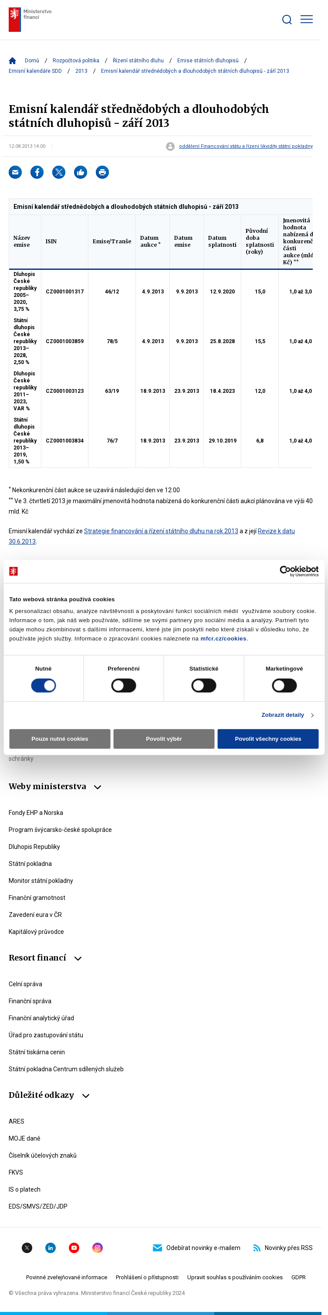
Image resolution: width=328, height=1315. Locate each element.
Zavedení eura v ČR (35, 914)
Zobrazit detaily (282, 715)
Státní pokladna (30, 863)
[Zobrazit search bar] (287, 20)
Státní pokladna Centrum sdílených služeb (66, 1069)
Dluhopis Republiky (34, 846)
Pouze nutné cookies (59, 739)
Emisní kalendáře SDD (35, 71)
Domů (32, 60)
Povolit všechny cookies (268, 739)
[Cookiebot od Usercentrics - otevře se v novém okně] (281, 571)
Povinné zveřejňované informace (66, 1277)
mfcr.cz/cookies (224, 639)
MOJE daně (24, 1138)
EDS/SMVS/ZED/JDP (38, 1206)
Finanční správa (30, 1001)
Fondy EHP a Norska (36, 812)
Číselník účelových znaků (43, 1155)
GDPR (298, 1277)
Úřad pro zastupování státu (46, 1035)
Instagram (97, 1248)
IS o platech (25, 1189)
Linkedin (50, 1248)
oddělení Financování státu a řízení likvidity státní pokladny (246, 146)
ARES (16, 1121)
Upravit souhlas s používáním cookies (235, 1277)
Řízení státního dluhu (138, 61)
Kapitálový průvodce (36, 931)
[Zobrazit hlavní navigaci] (307, 19)
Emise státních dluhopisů (208, 61)
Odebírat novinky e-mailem (196, 1247)
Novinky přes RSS (283, 1247)
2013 (81, 71)
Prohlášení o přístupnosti (147, 1277)
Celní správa (25, 984)
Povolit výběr (164, 739)
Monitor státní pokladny (41, 880)
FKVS (16, 1172)
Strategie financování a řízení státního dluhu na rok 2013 (161, 531)
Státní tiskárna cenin (37, 1052)
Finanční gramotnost (37, 897)
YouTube (74, 1248)
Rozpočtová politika (76, 61)
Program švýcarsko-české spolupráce (60, 829)
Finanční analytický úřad (41, 1018)
